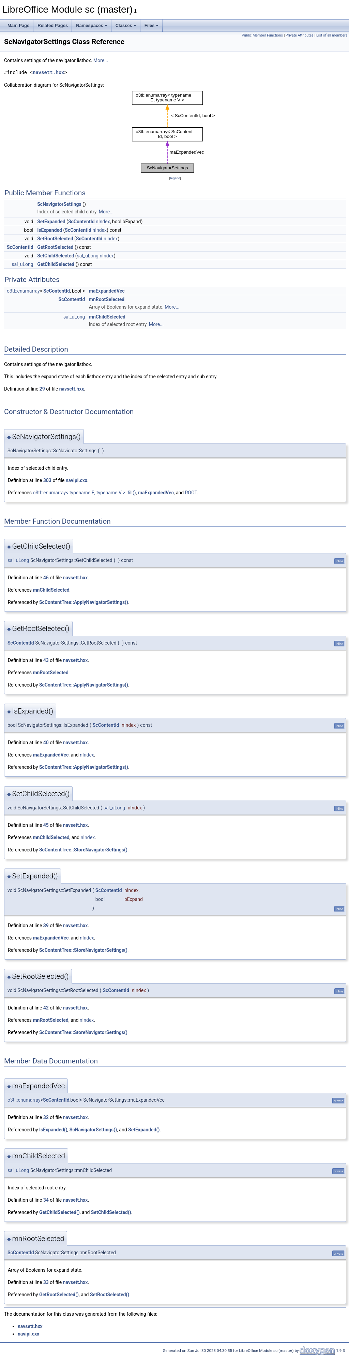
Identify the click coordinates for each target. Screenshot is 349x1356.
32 (46, 1117)
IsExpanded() (53, 1129)
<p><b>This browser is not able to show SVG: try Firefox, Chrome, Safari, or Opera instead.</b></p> (175, 131)
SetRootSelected (55, 238)
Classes (126, 25)
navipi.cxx (76, 480)
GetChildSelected (55, 264)
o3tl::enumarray (23, 291)
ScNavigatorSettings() (93, 1129)
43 (46, 660)
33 (46, 1282)
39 (46, 925)
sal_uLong (87, 255)
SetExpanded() (144, 1129)
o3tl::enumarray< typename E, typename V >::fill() (84, 492)
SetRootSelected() (109, 1294)
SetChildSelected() (111, 1212)
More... (100, 60)
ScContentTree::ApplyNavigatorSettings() (83, 602)
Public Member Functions (262, 35)
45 (46, 825)
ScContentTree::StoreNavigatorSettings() (83, 849)
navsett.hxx (48, 72)
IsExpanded (49, 230)
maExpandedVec (107, 291)
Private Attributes (300, 35)
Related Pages (52, 25)
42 (46, 1008)
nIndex (103, 221)
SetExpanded (51, 221)
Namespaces (91, 25)
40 (46, 742)
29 (42, 389)
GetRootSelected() (59, 1294)
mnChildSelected (107, 317)
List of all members (331, 35)
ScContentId (81, 221)
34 (46, 1200)
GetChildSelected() (59, 1212)
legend (175, 178)
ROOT (191, 492)
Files (152, 25)
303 (47, 480)
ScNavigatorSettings (59, 204)
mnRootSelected (106, 299)
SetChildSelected (55, 255)
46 (46, 577)
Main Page (18, 25)
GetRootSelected (55, 247)
